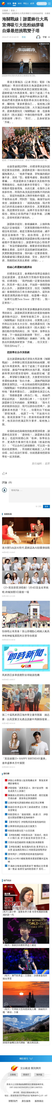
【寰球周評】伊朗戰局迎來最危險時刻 (27, 822)
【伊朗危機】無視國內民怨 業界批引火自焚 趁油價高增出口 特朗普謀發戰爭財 (28, 848)
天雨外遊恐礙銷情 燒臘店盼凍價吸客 (26, 842)
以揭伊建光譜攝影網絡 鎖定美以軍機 (26, 802)
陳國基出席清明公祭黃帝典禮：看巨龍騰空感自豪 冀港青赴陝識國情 (28, 797)
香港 (14, 3)
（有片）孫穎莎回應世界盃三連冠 (19, 945)
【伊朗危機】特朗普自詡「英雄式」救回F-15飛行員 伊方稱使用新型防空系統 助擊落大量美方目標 (28, 837)
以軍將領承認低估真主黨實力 (22, 826)
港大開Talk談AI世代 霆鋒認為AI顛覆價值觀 (26, 547)
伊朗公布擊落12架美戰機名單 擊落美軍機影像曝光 (28, 782)
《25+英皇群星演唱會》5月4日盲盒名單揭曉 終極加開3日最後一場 (25, 589)
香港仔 (26, 1075)
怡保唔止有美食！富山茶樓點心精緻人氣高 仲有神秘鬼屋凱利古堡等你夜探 (26, 633)
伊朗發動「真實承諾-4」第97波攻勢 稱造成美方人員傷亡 (28, 789)
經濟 (32, 3)
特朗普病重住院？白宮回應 (21, 830)
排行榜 (6, 774)
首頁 (9, 3)
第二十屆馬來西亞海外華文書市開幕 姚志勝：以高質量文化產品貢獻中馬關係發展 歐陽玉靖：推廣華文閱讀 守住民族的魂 (26, 717)
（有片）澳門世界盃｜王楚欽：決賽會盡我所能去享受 (25, 977)
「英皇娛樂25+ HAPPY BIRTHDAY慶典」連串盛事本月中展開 (25, 760)
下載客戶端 (42, 4)
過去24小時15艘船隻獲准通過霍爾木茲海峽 (28, 860)
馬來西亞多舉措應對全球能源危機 (21, 675)
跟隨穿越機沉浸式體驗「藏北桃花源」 (21, 1042)
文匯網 (5, 11)
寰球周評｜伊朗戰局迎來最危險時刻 (25, 854)
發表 (46, 506)
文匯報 (13, 1075)
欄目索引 (26, 1058)
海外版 (39, 1075)
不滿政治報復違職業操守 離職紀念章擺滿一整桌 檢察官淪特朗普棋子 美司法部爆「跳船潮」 (28, 868)
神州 (20, 3)
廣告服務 (26, 1101)
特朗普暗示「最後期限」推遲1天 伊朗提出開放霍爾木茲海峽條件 (28, 816)
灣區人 (26, 3)
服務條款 (39, 1101)
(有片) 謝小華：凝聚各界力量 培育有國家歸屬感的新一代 (25, 913)
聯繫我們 (13, 1101)
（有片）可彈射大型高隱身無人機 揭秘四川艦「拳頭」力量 (25, 1010)
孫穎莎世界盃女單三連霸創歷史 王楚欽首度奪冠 (28, 808)
